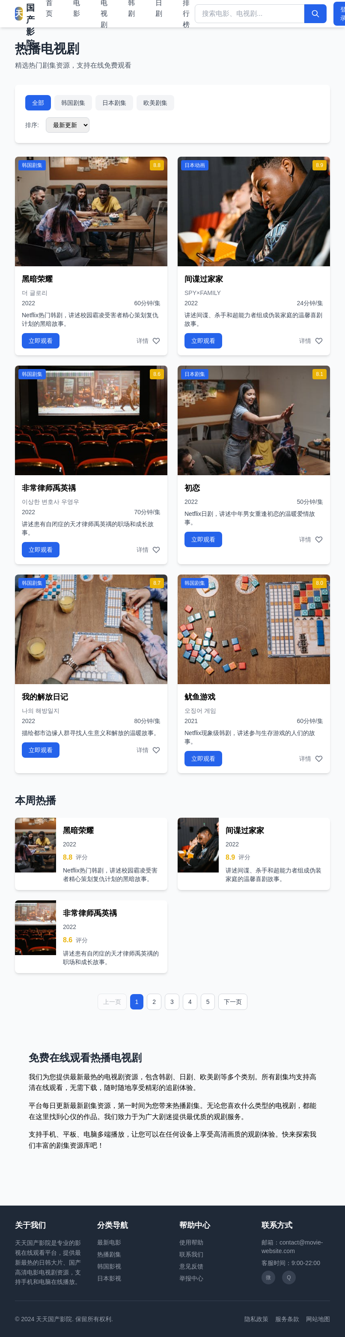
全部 (38, 102)
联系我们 (191, 1254)
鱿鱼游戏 (199, 697)
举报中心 (191, 1278)
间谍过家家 (203, 279)
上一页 (112, 1001)
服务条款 (287, 1319)
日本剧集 (114, 102)
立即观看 (41, 340)
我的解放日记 (45, 697)
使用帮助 (191, 1242)
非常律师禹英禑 (49, 488)
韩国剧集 (73, 102)
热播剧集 (109, 1254)
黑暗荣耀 (37, 279)
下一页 (233, 1001)
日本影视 (109, 1278)
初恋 (192, 488)
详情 (143, 340)
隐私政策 (256, 1319)
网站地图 (318, 1319)
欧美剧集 (155, 102)
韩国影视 (109, 1266)
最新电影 (109, 1242)
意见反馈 (191, 1266)
